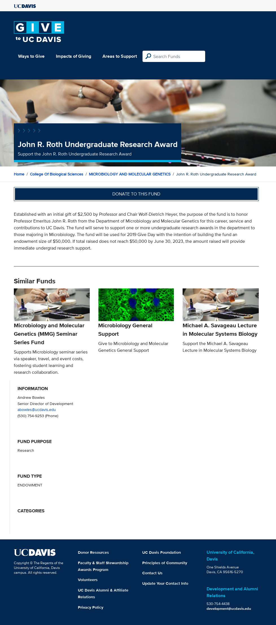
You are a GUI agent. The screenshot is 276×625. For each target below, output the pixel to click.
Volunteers (88, 579)
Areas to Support (119, 56)
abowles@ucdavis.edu (36, 409)
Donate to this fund (136, 194)
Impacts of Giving (73, 56)
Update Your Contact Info (165, 583)
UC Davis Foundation (161, 552)
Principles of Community (164, 563)
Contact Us (152, 573)
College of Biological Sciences (56, 174)
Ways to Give (31, 56)
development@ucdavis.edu (229, 608)
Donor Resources (93, 552)
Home (19, 174)
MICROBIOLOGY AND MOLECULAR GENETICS (129, 174)
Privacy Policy (90, 607)
